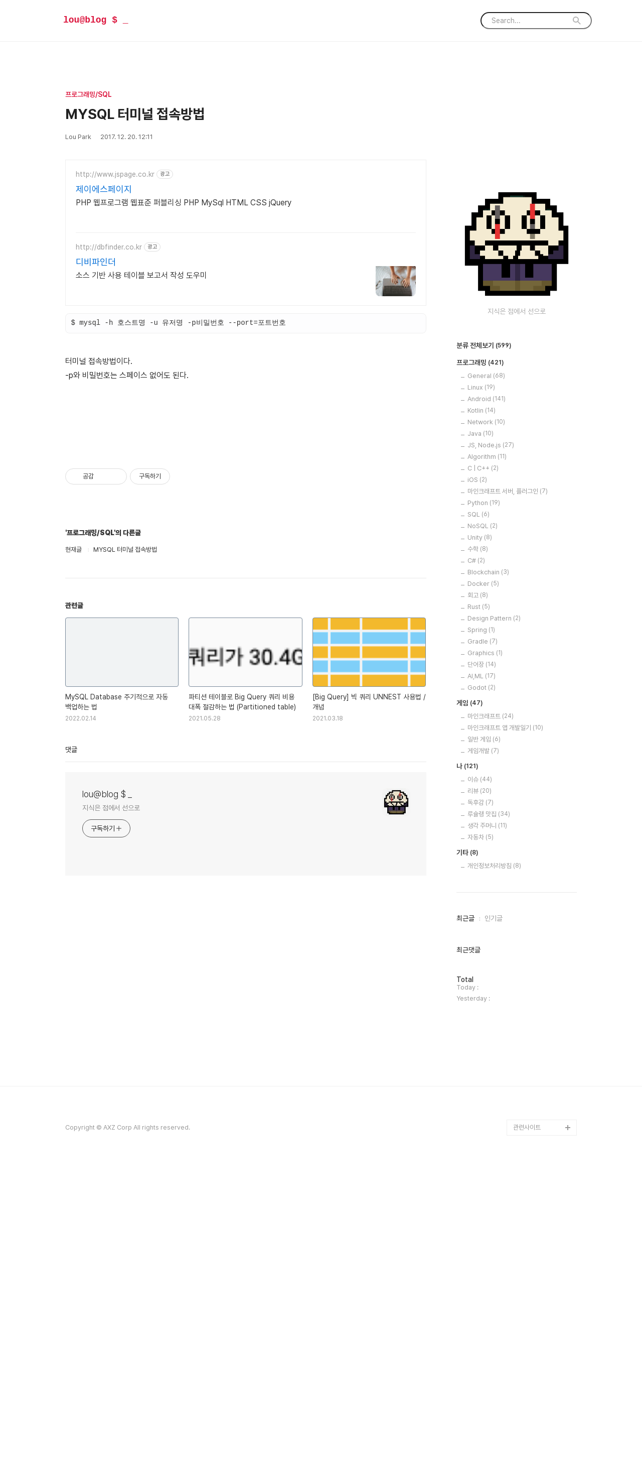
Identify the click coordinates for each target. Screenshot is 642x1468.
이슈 (479, 1080)
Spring (481, 931)
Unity (479, 838)
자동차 (480, 1138)
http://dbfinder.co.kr (109, 247)
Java (480, 735)
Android (486, 700)
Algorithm (487, 758)
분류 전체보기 (484, 647)
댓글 (71, 890)
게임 (469, 1005)
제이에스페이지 (104, 189)
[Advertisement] (245, 477)
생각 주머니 (487, 1127)
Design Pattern (494, 919)
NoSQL (482, 827)
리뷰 (479, 1092)
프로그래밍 (480, 664)
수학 (477, 850)
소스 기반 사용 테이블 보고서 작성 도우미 (141, 275)
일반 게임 (484, 1040)
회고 (477, 896)
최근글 (465, 1219)
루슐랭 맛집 (488, 1115)
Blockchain (488, 873)
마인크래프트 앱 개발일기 (505, 1029)
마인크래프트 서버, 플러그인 (507, 792)
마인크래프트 (490, 1017)
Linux (481, 688)
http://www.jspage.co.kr (115, 174)
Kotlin (481, 711)
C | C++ (483, 769)
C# (476, 862)
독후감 (480, 1104)
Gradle (482, 942)
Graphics (485, 954)
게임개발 (483, 1052)
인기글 (494, 1219)
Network (486, 723)
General (486, 677)
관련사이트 (527, 1428)
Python (483, 804)
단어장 (481, 965)
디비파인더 (96, 262)
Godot (481, 989)
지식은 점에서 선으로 (111, 948)
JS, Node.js (490, 746)
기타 (467, 1154)
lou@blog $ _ (95, 20)
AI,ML (481, 977)
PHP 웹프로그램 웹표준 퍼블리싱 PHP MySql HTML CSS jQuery (183, 202)
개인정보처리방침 (494, 1167)
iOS (477, 781)
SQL (478, 815)
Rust (478, 908)
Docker (483, 885)
